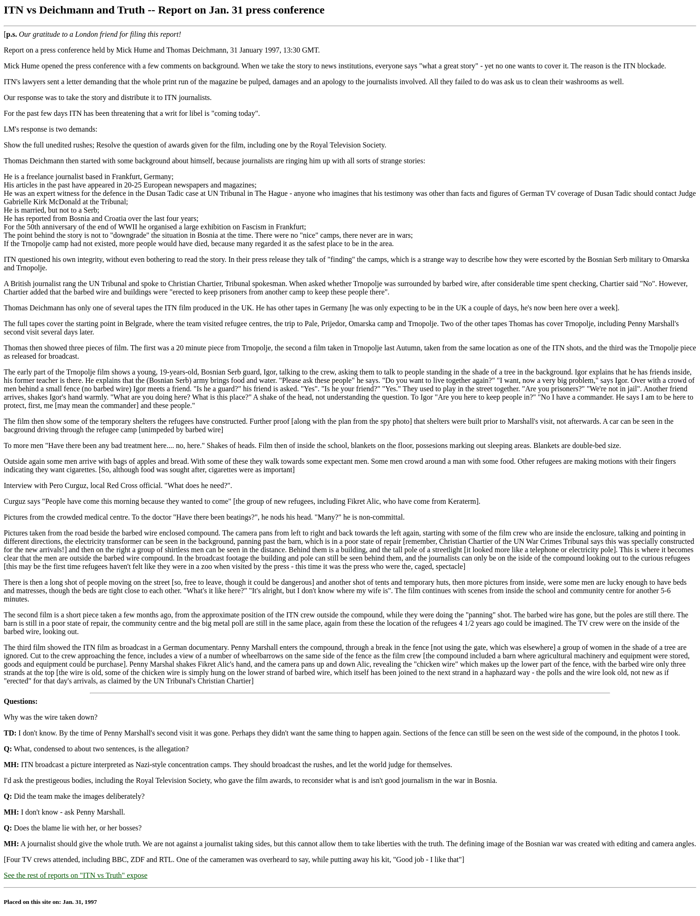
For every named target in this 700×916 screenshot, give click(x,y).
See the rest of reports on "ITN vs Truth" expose (76, 875)
